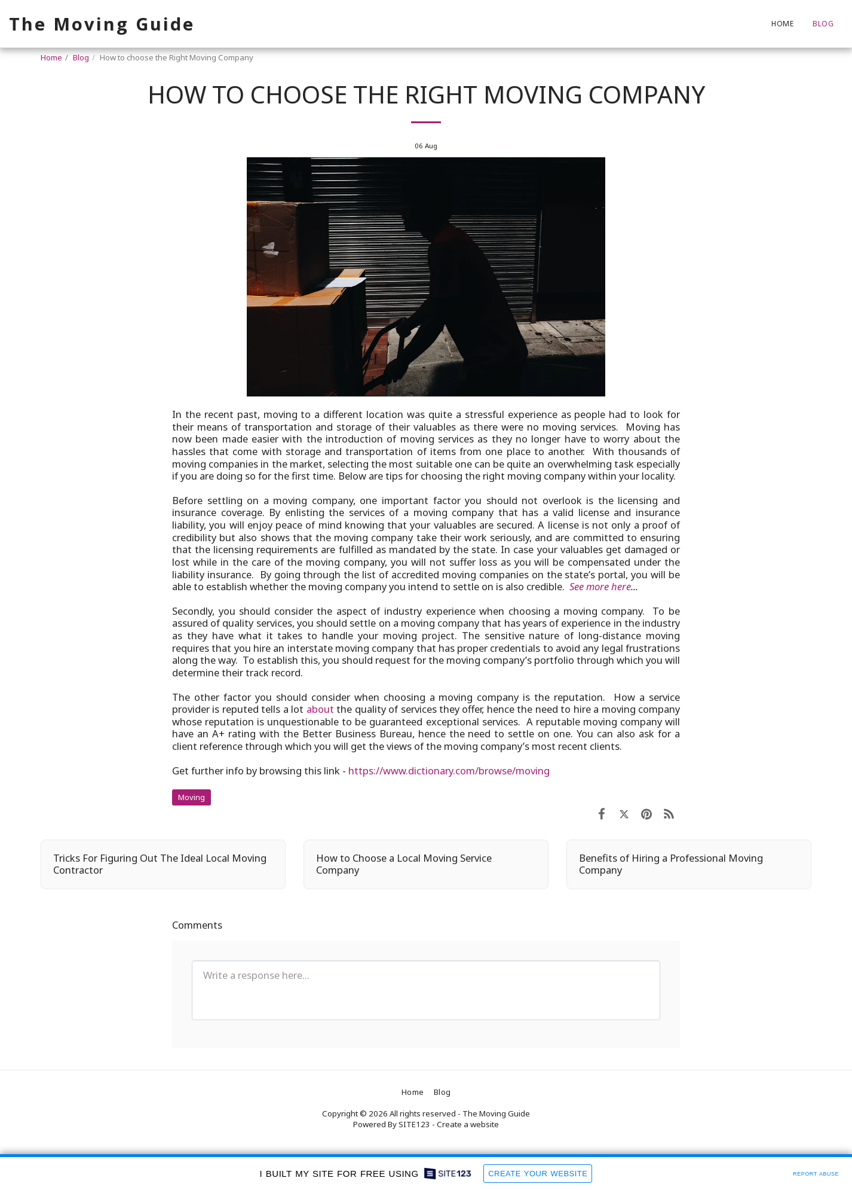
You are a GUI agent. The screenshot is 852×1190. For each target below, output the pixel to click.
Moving (191, 797)
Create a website (468, 1124)
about (320, 709)
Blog (81, 57)
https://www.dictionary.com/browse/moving (449, 770)
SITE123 (414, 1124)
